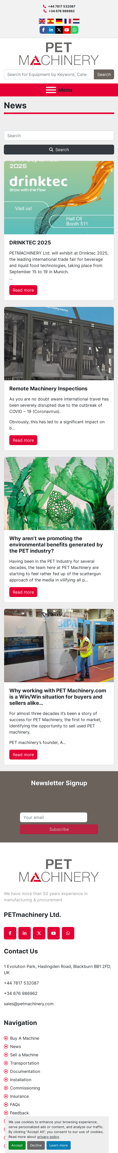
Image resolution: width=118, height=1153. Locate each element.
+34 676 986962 (62, 11)
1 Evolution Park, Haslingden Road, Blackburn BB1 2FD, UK (58, 969)
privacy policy (48, 1137)
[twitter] (59, 30)
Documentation (25, 1071)
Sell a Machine (24, 1054)
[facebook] (43, 30)
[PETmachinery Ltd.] (59, 870)
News (15, 1046)
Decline (36, 1145)
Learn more (58, 1145)
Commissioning (25, 1088)
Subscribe (59, 829)
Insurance (19, 1096)
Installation (20, 1079)
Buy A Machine (24, 1038)
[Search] (49, 74)
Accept (17, 1145)
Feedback (19, 1112)
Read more (23, 290)
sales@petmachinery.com (29, 1003)
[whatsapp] (74, 30)
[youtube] (67, 30)
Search (104, 74)
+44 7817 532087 (61, 6)
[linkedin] (51, 30)
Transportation (24, 1063)
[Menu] (51, 89)
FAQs (15, 1104)
